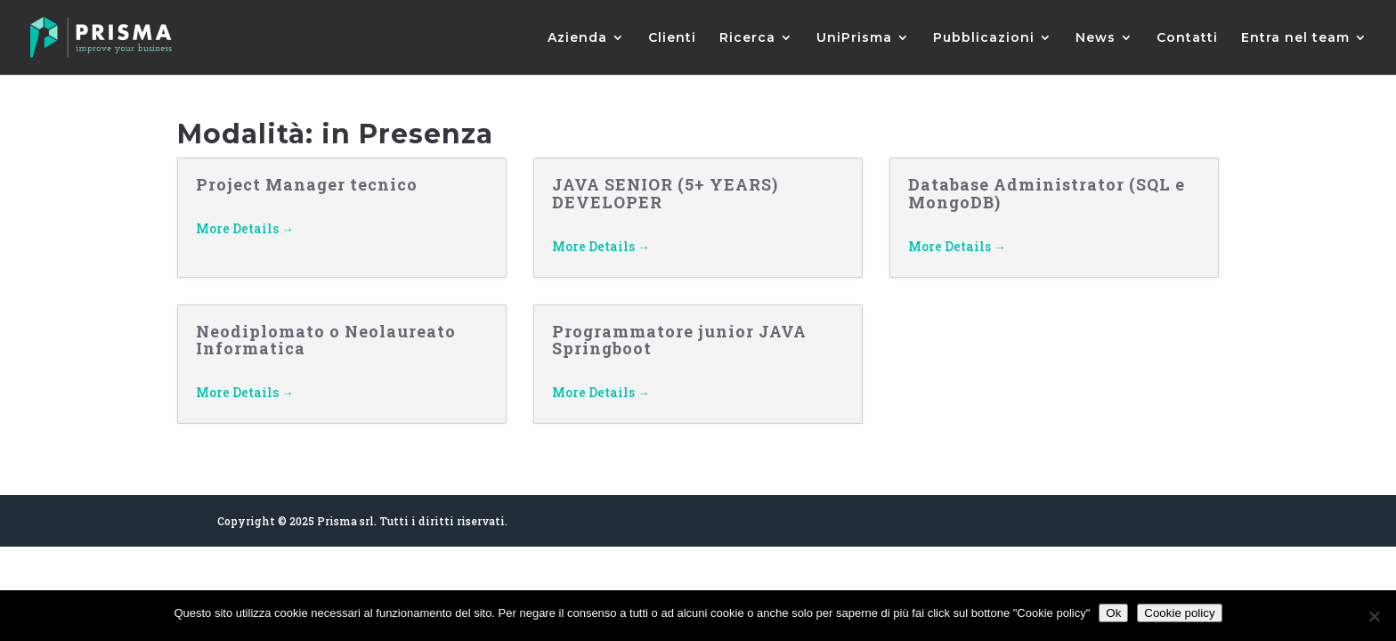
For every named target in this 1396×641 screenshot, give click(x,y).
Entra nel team (1295, 38)
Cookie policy (1179, 613)
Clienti (672, 38)
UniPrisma (854, 38)
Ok (1113, 613)
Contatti (1187, 38)
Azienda (577, 38)
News (1095, 38)
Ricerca (747, 38)
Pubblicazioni (984, 38)
